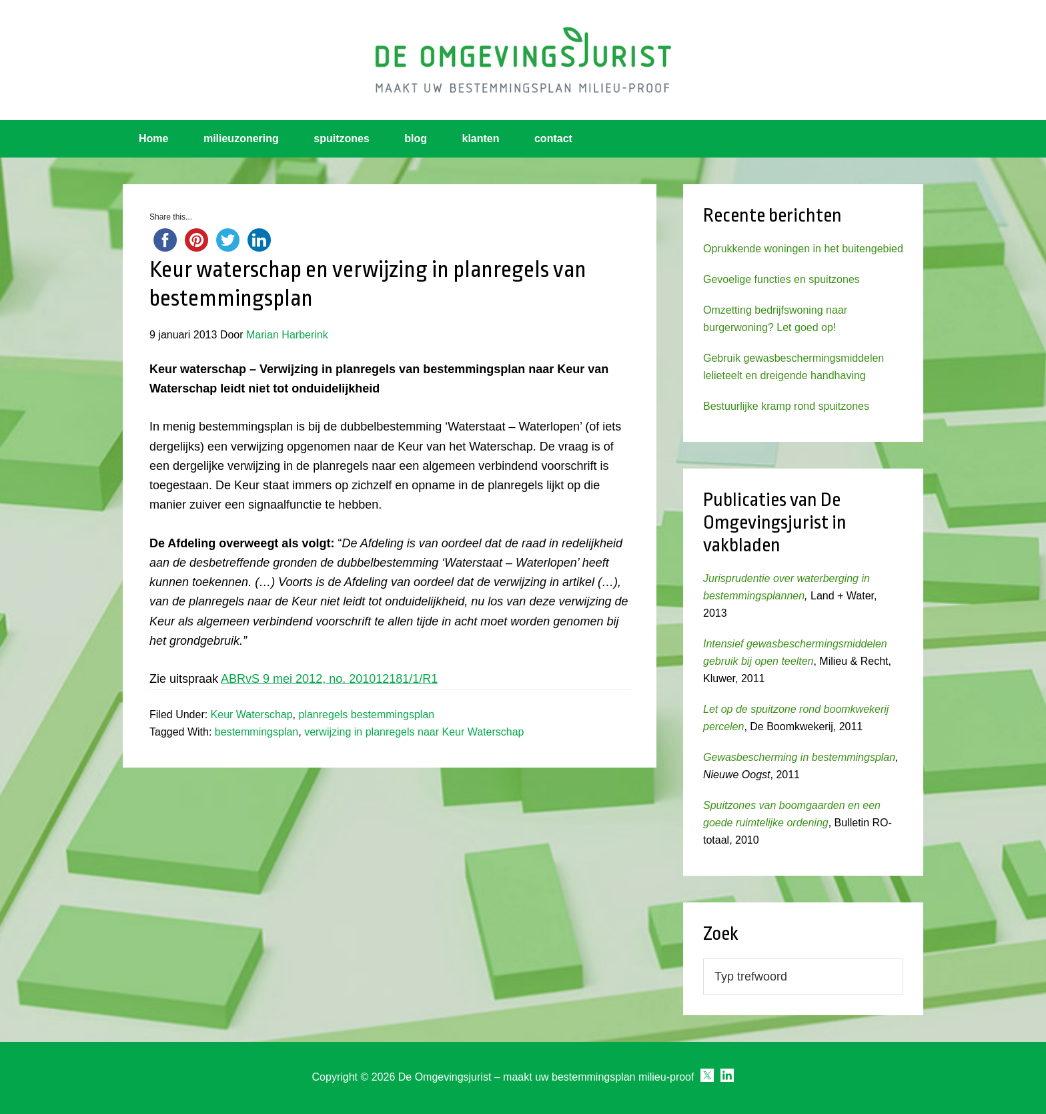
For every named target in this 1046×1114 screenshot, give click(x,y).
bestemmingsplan (256, 732)
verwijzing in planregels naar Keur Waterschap (414, 732)
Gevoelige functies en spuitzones (781, 279)
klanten (481, 138)
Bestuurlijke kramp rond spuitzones (786, 406)
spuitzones (342, 138)
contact (553, 138)
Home (153, 138)
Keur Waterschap (252, 714)
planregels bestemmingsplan (367, 714)
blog (415, 138)
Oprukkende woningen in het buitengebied (803, 248)
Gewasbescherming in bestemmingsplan (799, 757)
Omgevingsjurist (523, 60)
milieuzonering (241, 138)
